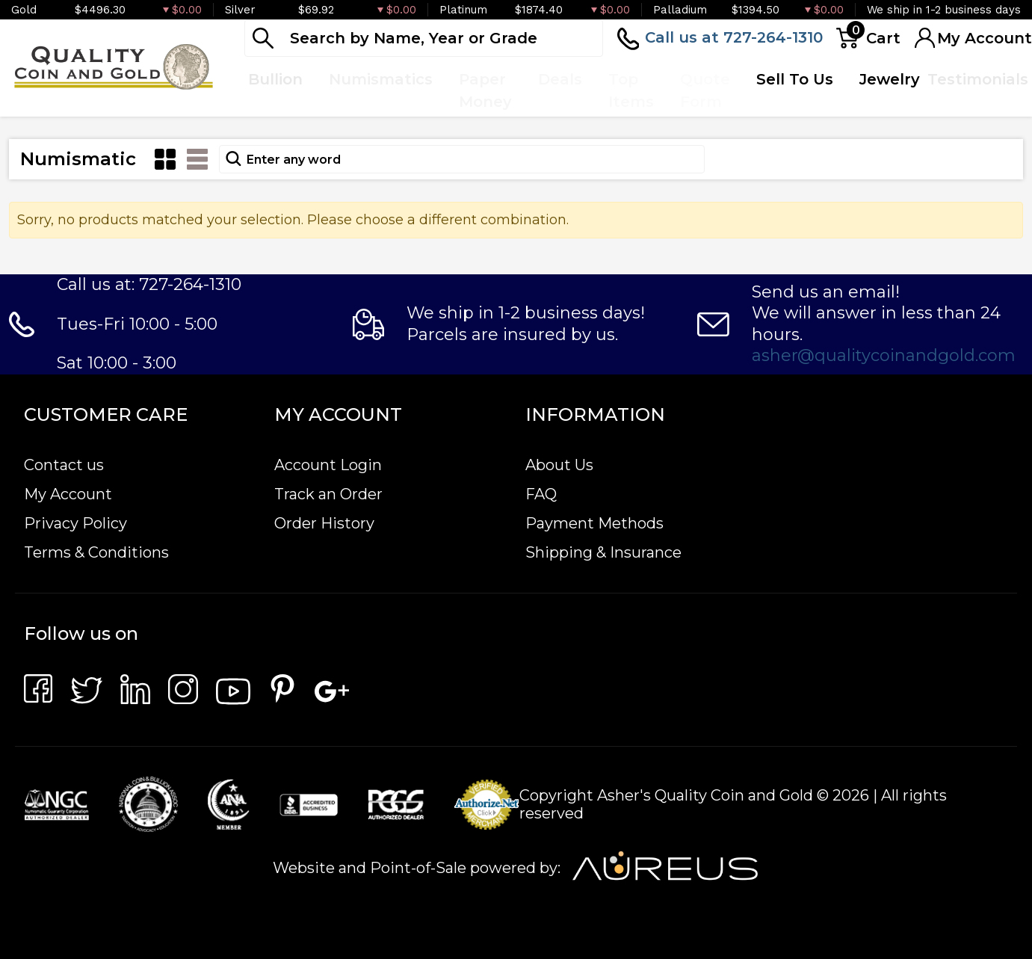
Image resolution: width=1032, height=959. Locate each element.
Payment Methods (594, 523)
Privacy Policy (75, 523)
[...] (423, 38)
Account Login (328, 465)
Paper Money (485, 90)
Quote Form (705, 90)
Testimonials (977, 79)
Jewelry (889, 79)
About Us (559, 465)
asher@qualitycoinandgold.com (884, 355)
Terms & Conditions (96, 552)
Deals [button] (560, 79)
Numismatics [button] (381, 79)
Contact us (64, 465)
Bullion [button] (275, 79)
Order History (324, 523)
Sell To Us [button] (794, 79)
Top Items (631, 90)
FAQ (541, 494)
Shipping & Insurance (603, 552)
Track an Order (328, 494)
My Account (68, 494)
